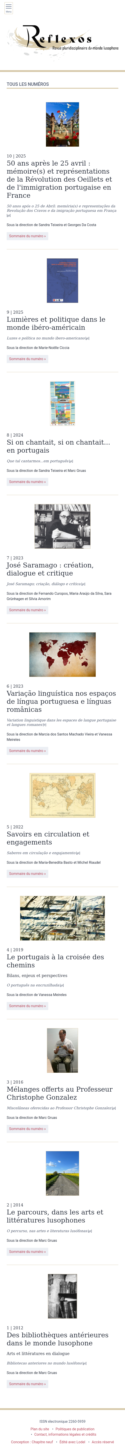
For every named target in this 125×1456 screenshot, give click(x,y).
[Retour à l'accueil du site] (62, 43)
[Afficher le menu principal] (8, 8)
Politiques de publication (75, 1429)
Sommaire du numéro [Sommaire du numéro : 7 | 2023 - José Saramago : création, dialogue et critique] (26, 610)
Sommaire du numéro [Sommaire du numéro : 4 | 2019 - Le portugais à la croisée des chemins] (26, 1006)
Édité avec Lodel (72, 1442)
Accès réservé (103, 1442)
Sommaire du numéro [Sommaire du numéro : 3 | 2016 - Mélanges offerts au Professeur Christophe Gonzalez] (26, 1129)
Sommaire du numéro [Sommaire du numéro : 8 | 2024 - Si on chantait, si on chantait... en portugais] (26, 482)
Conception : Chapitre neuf (32, 1442)
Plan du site (39, 1429)
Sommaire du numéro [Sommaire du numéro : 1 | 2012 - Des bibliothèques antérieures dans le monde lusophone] (26, 1384)
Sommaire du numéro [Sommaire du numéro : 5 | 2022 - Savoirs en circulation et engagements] (26, 874)
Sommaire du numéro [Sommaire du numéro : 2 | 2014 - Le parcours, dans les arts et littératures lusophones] (26, 1252)
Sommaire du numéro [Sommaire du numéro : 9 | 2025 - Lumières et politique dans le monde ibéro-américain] (26, 359)
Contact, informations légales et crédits (65, 1434)
